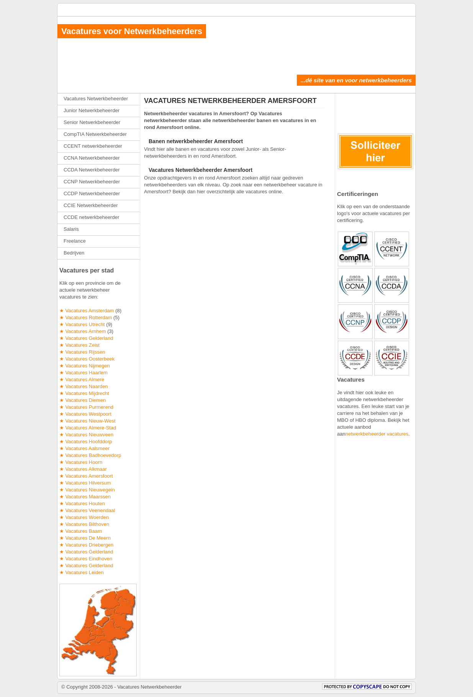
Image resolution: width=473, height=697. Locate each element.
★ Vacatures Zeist (79, 345)
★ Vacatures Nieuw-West (87, 421)
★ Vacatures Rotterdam (85, 317)
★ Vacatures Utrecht (82, 324)
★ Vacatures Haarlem (83, 372)
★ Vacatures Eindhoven (85, 559)
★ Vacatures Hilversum (85, 483)
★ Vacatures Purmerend (86, 407)
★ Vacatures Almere (81, 379)
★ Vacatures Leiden (81, 572)
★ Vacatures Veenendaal (87, 510)
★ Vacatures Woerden (84, 517)
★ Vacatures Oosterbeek (87, 359)
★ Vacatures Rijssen (82, 352)
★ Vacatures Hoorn (80, 462)
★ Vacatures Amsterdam (86, 310)
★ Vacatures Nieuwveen (86, 434)
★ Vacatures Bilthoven (84, 524)
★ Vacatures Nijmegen (84, 366)
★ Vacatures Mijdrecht (84, 393)
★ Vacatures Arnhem (82, 331)
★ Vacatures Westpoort (85, 414)
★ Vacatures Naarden (83, 386)
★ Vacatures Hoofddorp (85, 441)
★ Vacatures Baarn (80, 531)
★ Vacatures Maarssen (85, 496)
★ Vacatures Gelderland (86, 338)
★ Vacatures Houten (82, 503)
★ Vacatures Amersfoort (86, 476)
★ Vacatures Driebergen (86, 545)
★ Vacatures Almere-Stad (87, 428)
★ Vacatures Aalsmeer (84, 448)
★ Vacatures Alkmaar (83, 469)
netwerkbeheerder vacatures (377, 434)
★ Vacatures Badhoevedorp (90, 455)
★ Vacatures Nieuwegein (87, 490)
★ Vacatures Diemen (82, 400)
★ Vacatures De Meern (85, 538)
